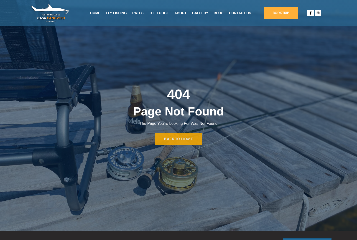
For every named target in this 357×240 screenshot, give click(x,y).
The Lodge (159, 13)
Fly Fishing (116, 13)
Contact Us (240, 13)
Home (95, 13)
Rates (138, 13)
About (180, 13)
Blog (218, 13)
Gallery (200, 13)
